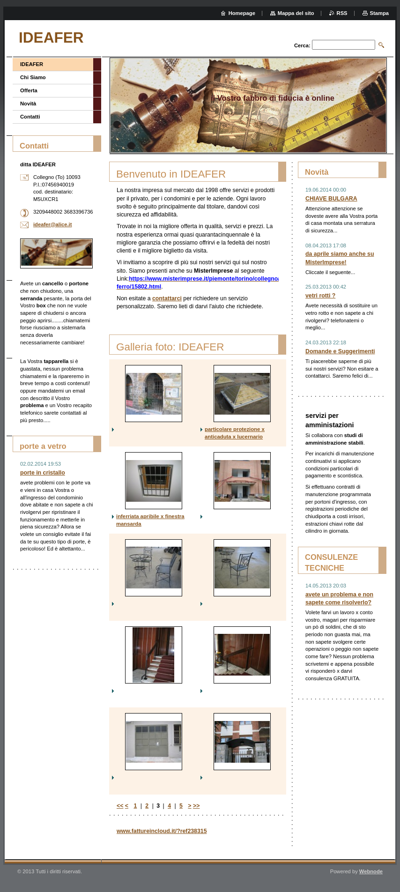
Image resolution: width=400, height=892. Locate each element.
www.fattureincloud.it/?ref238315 (162, 831)
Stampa (379, 13)
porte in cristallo (42, 472)
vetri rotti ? (320, 295)
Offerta (28, 90)
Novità (28, 103)
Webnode (371, 871)
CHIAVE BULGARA (331, 198)
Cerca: (302, 45)
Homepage (242, 13)
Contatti (30, 116)
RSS (342, 13)
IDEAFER (31, 64)
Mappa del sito (296, 13)
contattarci (167, 298)
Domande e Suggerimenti (340, 351)
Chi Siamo (33, 77)
